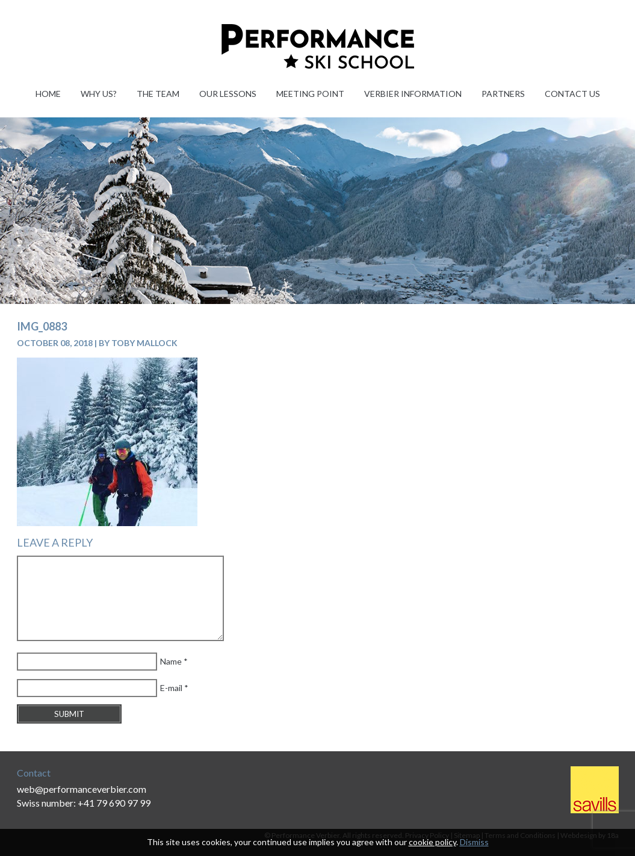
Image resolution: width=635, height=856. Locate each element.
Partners (503, 93)
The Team (158, 93)
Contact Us (572, 93)
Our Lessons (227, 93)
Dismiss (474, 842)
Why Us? (99, 93)
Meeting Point (310, 93)
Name (171, 661)
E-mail (171, 688)
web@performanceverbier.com (81, 789)
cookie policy (432, 842)
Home (48, 93)
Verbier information (413, 93)
